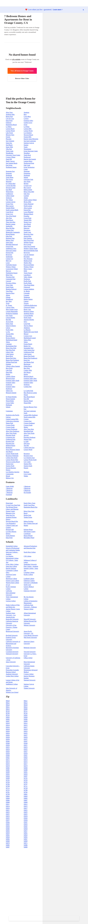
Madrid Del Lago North (31, 332)
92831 (8, 814)
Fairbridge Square (11, 265)
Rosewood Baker (29, 265)
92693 (25, 774)
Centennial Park (10, 279)
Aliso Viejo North (11, 433)
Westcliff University (30, 619)
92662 (8, 758)
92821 (8, 810)
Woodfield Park (28, 431)
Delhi (25, 271)
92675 (25, 762)
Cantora (26, 301)
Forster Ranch (28, 344)
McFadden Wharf (29, 537)
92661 (25, 756)
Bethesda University (30, 647)
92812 (25, 804)
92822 (25, 810)
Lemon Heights (10, 317)
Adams (26, 198)
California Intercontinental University (10, 593)
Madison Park (28, 261)
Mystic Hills (27, 202)
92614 (8, 725)
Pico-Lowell (27, 244)
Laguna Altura (28, 161)
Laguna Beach (10, 129)
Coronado (27, 293)
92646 (8, 741)
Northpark (9, 175)
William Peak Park (11, 362)
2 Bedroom (27, 486)
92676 (8, 764)
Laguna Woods (28, 131)
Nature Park (9, 423)
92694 (8, 776)
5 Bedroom (9, 490)
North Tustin (27, 317)
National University (30, 680)
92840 (8, 823)
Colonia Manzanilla (12, 311)
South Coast (27, 232)
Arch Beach (27, 224)
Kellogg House (28, 529)
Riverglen (27, 256)
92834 (25, 816)
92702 (8, 780)
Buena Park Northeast (12, 360)
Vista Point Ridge (29, 285)
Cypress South (28, 425)
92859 (8, 833)
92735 (8, 790)
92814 (8, 806)
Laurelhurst (27, 275)
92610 (8, 723)
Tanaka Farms (28, 517)
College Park (10, 230)
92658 (8, 753)
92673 (25, 760)
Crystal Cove (28, 185)
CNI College (27, 556)
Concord (8, 281)
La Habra (8, 127)
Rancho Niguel (28, 401)
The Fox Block (28, 326)
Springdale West (29, 348)
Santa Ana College (11, 566)
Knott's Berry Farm (29, 503)
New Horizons (28, 259)
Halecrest (26, 228)
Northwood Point (29, 163)
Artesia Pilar (27, 236)
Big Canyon (27, 187)
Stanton (26, 145)
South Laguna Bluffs (12, 210)
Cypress (26, 118)
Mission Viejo (10, 135)
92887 (8, 847)
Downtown (27, 230)
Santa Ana (9, 143)
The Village (9, 200)
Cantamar (9, 344)
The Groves (9, 179)
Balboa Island (28, 189)
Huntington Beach (11, 124)
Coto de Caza (10, 118)
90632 (25, 707)
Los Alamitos (28, 133)
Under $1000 (10, 486)
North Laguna (28, 206)
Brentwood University (12, 631)
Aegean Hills (10, 334)
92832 (25, 814)
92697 (25, 776)
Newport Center (10, 187)
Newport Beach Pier (12, 521)
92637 (25, 739)
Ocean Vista (9, 204)
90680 (25, 709)
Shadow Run (27, 263)
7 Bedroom (9, 492)
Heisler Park (27, 515)
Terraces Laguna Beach (13, 462)
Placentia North (10, 435)
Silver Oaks (9, 285)
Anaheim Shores (29, 313)
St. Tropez (9, 305)
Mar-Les (8, 271)
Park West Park (10, 350)
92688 (25, 770)
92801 (25, 794)
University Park (28, 179)
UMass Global (28, 658)
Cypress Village (10, 157)
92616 (8, 727)
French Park (9, 246)
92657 (25, 751)
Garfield (26, 196)
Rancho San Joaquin (30, 159)
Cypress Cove (28, 336)
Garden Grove (28, 122)
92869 (25, 841)
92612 (25, 723)
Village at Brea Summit (13, 366)
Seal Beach (9, 145)
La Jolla (26, 441)
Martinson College (11, 578)
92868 (8, 841)
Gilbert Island (10, 196)
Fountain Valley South (12, 380)
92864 (8, 837)
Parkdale (8, 364)
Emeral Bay (27, 210)
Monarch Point (10, 378)
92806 (8, 800)
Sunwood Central (11, 250)
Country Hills (28, 370)
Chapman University (30, 591)
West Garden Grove (12, 309)
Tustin (25, 147)
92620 (8, 731)
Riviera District (10, 338)
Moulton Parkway (11, 289)
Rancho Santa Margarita (31, 139)
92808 (8, 802)
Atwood (26, 435)
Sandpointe (9, 256)
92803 (25, 796)
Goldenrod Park (10, 439)
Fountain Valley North (30, 380)
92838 (25, 820)
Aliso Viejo (9, 112)
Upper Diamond (28, 204)
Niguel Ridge (10, 401)
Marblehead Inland (11, 340)
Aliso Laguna (28, 208)
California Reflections (30, 305)
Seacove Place (10, 293)
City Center (27, 462)
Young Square (28, 273)
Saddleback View (11, 248)
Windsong (27, 297)
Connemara (9, 411)
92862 (8, 835)
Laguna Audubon (29, 289)
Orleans (8, 297)
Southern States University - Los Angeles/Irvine (11, 615)
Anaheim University (12, 674)
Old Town (27, 443)
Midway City (10, 478)
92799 (8, 794)
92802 (8, 796)
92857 (25, 831)
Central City (9, 259)
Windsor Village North (30, 248)
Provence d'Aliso (11, 283)
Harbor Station (28, 299)
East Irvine (9, 165)
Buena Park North (29, 356)
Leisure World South (12, 453)
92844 (8, 827)
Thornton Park (10, 277)
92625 (25, 733)
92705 (25, 782)
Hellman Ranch (10, 445)
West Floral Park (29, 240)
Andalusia (27, 328)
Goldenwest (9, 194)
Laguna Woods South (30, 460)
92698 (8, 778)
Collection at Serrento (12, 421)
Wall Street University (30, 637)
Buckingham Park (11, 346)
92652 (8, 747)
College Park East (29, 447)
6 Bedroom (27, 490)
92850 (25, 829)
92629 (25, 737)
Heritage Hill (10, 529)
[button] (86, 3)
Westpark (8, 181)
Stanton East (9, 464)
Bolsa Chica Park (11, 348)
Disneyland (9, 503)
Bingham (26, 472)
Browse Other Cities (22, 78)
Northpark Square (11, 167)
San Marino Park (29, 362)
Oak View (27, 194)
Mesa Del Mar (10, 228)
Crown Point (27, 218)
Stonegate (27, 171)
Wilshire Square (28, 242)
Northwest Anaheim (12, 313)
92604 (25, 717)
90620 (8, 701)
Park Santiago (28, 238)
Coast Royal (9, 212)
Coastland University (12, 652)
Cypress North (10, 425)
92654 (8, 749)
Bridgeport (9, 447)
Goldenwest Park (29, 352)
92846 (8, 829)
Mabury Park (10, 240)
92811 (7, 804)
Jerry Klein (27, 181)
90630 (25, 705)
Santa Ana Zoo (10, 515)
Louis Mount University (31, 635)
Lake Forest (9, 133)
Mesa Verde (27, 226)
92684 (25, 768)
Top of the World (11, 216)
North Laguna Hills (29, 417)
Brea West (27, 368)
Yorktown (9, 198)
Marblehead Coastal (30, 338)
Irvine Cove (9, 214)
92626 (8, 735)
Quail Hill (9, 159)
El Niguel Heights (11, 397)
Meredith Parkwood (12, 244)
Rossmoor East (28, 455)
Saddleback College (12, 684)
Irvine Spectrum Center (31, 151)
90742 (25, 713)
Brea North (9, 368)
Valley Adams (28, 277)
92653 (25, 747)
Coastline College (29, 572)
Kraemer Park (10, 441)
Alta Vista (9, 218)
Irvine (25, 124)
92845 (25, 827)
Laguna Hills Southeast (31, 415)
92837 (8, 820)
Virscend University (30, 652)
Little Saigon (10, 354)
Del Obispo (27, 372)
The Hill (26, 445)
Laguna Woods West (12, 460)
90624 (8, 705)
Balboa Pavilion (28, 521)
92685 (8, 770)
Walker (26, 476)
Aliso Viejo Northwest (12, 431)
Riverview (27, 252)
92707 (25, 784)
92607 (8, 721)
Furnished (9, 494)
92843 (25, 825)
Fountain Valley (28, 120)
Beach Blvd (9, 356)
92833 (8, 816)
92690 (8, 772)
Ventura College (28, 609)
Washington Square (11, 273)
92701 (25, 778)
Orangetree (27, 173)
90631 (8, 707)
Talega (8, 342)
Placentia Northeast (29, 437)
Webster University (29, 625)
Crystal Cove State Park (13, 505)
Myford (26, 183)
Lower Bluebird (28, 212)
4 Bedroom (27, 488)
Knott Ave (27, 360)
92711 (25, 786)
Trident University (29, 688)
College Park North (11, 458)
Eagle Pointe (9, 287)
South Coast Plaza (29, 505)
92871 (25, 843)
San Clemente (10, 141)
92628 (8, 737)
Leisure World (28, 449)
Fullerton (8, 122)
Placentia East (10, 443)
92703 (25, 780)
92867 (25, 839)
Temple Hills (27, 220)
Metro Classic (28, 269)
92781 (8, 792)
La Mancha (27, 330)
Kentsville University (12, 619)
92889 (25, 847)
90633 (8, 709)
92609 (25, 721)
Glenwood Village (29, 307)
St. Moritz (27, 291)
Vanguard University (12, 654)
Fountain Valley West (30, 378)
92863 (25, 835)
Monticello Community (13, 232)
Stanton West (28, 464)
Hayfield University (12, 635)
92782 (25, 792)
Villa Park (9, 149)
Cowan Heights (28, 315)
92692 (8, 774)
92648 (8, 743)
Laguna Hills (27, 129)
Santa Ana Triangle (29, 246)
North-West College (30, 552)
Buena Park (9, 116)
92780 (25, 790)
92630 (8, 739)
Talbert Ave (9, 391)
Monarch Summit (11, 393)
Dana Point (9, 120)
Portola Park (9, 252)
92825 (25, 812)
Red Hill (8, 319)
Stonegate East (10, 171)
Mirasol (26, 334)
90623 (25, 703)
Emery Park (9, 323)
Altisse (8, 295)
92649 (25, 743)
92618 (8, 729)
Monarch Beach (28, 376)
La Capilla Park (28, 391)
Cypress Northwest (11, 429)
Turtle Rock (27, 155)
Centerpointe (10, 474)
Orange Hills (27, 137)
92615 (25, 725)
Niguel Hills (27, 403)
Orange (8, 137)
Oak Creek (27, 165)
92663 (25, 758)
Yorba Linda (9, 151)
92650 (8, 745)
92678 (8, 766)
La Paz (8, 332)
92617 (25, 727)
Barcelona (9, 336)
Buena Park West (11, 358)
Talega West (27, 340)
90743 (8, 715)
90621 (25, 701)
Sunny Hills (9, 147)
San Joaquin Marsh (11, 163)
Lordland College (29, 578)
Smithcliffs (9, 226)
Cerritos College (11, 601)
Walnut (26, 177)
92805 (25, 798)
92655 (25, 749)
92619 (25, 729)
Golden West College (12, 676)
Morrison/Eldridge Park (31, 250)
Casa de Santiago (29, 254)
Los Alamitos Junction (12, 472)
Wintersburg (9, 191)
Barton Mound (28, 535)
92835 (8, 818)
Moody (8, 476)
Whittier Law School (12, 692)
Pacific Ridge (28, 283)
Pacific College (28, 574)
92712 (8, 788)
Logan (8, 263)
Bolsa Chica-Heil (29, 191)
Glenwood (27, 287)
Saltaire (8, 407)
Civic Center (27, 474)
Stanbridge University (30, 564)
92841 (25, 823)
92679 (25, 766)
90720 (8, 711)
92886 (25, 845)
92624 (8, 733)
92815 (25, 806)
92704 (8, 782)
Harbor (8, 374)
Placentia (8, 139)
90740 (8, 713)
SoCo (25, 321)
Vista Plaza (9, 291)
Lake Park (9, 370)
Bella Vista (9, 275)
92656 (8, 751)
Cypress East (27, 421)
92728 (25, 788)
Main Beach (9, 220)
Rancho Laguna (10, 224)
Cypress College (29, 674)
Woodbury (27, 153)
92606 (25, 719)
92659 (25, 753)
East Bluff (9, 189)
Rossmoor (27, 453)
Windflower (9, 299)
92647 (25, 741)
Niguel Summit (10, 399)
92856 (8, 831)
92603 (8, 717)
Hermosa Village (29, 311)
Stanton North (10, 466)
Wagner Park (27, 439)
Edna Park (9, 236)
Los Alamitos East (29, 458)
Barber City (27, 346)
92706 (8, 784)
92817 (25, 808)
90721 (25, 711)
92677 (25, 764)
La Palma (26, 127)
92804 (8, 798)
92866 (8, 839)
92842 (8, 825)
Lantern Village (10, 376)
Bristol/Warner (10, 234)
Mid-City (8, 261)
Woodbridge (9, 153)
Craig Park (27, 323)
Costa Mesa (27, 116)
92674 (8, 762)
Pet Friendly (27, 492)
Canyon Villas (10, 307)
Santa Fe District (11, 326)
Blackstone (27, 364)
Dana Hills (9, 372)
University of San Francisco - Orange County (11, 627)
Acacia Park (9, 321)
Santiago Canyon (29, 143)
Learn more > (58, 9)
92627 (25, 735)
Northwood (27, 157)
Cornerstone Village (12, 269)
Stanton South (28, 466)
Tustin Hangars (10, 535)
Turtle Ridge (9, 177)
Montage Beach (28, 214)
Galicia (8, 328)
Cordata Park (27, 386)
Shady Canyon (10, 161)
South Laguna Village (30, 200)
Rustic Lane (27, 309)
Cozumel (26, 295)
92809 (25, 802)
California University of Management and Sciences (13, 643)
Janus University (11, 662)
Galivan (8, 417)
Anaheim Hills (10, 114)
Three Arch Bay (10, 222)
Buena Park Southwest (30, 358)
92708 (8, 786)
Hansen (26, 468)
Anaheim (26, 112)
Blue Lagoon (10, 206)
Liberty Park (9, 352)
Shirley (26, 427)
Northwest (27, 279)
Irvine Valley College (12, 564)
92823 (8, 812)
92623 (25, 731)
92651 (25, 745)
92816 (8, 808)
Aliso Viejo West (29, 429)
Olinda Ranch (28, 366)
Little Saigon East (29, 350)
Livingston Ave (10, 437)
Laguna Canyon (10, 202)
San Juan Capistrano (30, 141)
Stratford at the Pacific (12, 415)
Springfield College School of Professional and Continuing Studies (13, 548)
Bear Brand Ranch (29, 397)
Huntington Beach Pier (30, 507)
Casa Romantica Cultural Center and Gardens (12, 525)
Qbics (7, 572)
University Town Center (13, 155)
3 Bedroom (9, 488)
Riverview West (28, 234)
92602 (25, 715)
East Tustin (9, 315)
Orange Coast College (12, 580)
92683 (8, 768)
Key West (9, 301)
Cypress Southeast (29, 423)
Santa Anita (9, 242)
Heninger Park (10, 238)
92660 (8, 756)
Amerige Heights (29, 319)
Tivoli (7, 303)
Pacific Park (27, 281)
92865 (25, 837)
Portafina (26, 216)
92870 (8, 843)
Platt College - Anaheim (31, 566)
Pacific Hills (9, 330)
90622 (8, 703)
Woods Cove (27, 222)
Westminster (27, 149)
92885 (8, 845)
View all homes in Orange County (22, 71)
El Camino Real (10, 183)
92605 (8, 719)
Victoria (26, 303)
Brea (25, 114)
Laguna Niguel (10, 131)
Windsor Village (11, 267)
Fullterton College (29, 580)
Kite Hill (26, 399)
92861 (25, 833)
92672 (8, 760)
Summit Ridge (10, 208)
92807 (25, 800)
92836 (25, 818)
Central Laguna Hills (12, 419)
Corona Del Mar (11, 185)
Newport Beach (28, 135)
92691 (25, 772)
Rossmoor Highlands (12, 455)
